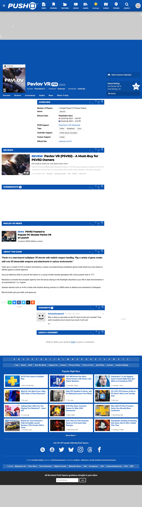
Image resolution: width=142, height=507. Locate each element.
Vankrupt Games (60, 174)
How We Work (40, 365)
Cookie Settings (122, 365)
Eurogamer (93, 466)
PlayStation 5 (39, 89)
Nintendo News (75, 466)
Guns (79, 129)
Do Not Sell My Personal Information (103, 460)
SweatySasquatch (56, 313)
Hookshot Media (38, 460)
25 (26, 173)
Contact (63, 365)
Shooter (62, 112)
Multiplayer (71, 129)
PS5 (69, 174)
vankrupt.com (65, 141)
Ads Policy (100, 365)
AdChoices (85, 460)
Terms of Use (87, 365)
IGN (85, 466)
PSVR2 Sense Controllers (68, 133)
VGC (102, 466)
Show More (71, 435)
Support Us (53, 365)
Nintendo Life (20, 466)
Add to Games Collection (119, 75)
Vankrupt (61, 89)
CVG (126, 466)
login (73, 342)
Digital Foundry (60, 466)
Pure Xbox (32, 466)
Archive (110, 365)
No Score (112, 93)
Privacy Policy (74, 365)
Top (16, 365)
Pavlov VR (42, 84)
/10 (119, 86)
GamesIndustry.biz (114, 466)
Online (62, 129)
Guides (42, 95)
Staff (30, 365)
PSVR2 (62, 137)
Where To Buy (62, 95)
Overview (6, 95)
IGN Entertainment (58, 460)
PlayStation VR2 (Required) (69, 125)
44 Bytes (76, 460)
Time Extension (45, 466)
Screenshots (30, 95)
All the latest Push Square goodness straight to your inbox (71, 475)
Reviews (17, 95)
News (51, 95)
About (23, 365)
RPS (132, 466)
